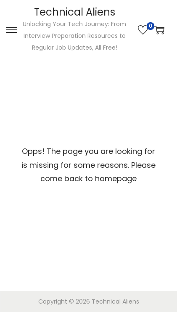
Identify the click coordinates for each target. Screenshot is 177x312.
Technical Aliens (74, 12)
